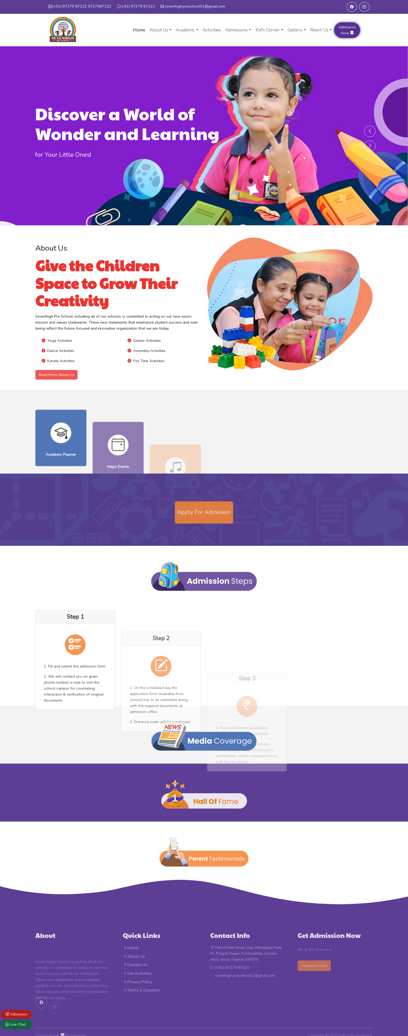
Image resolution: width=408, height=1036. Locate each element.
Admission (16, 1014)
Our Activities (137, 973)
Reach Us (319, 30)
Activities (212, 30)
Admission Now (347, 30)
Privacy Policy (137, 982)
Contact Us (135, 965)
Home (139, 30)
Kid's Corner (268, 30)
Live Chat (15, 1024)
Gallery (295, 30)
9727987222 (79, 6)
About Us (158, 30)
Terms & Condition (141, 990)
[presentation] (369, 131)
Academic (185, 30)
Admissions (236, 30)
